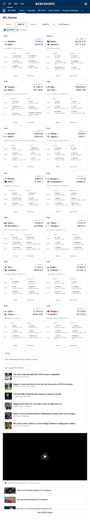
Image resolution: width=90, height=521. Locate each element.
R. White (29, 247)
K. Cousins (15, 101)
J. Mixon (31, 330)
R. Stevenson (16, 198)
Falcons (11, 87)
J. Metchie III (32, 335)
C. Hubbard (75, 61)
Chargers (54, 226)
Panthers (54, 44)
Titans (53, 223)
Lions (10, 311)
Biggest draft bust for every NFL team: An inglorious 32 (37, 404)
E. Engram (74, 158)
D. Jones (58, 56)
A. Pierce (74, 111)
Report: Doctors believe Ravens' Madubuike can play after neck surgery (44, 414)
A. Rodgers (15, 281)
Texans (11, 314)
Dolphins (11, 42)
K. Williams (32, 61)
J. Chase (57, 335)
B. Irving (29, 242)
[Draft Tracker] (54, 10)
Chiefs (10, 137)
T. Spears (58, 242)
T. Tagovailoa (16, 56)
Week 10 (21, 24)
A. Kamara (31, 107)
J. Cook (57, 106)
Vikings (53, 134)
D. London (15, 113)
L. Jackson (75, 325)
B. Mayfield (30, 237)
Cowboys (54, 270)
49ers (10, 223)
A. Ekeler (73, 198)
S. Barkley (58, 286)
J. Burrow (58, 325)
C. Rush (74, 281)
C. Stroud (31, 325)
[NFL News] (12, 10)
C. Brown (58, 330)
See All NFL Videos (45, 512)
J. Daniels (74, 193)
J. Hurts (57, 281)
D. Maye (14, 193)
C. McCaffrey (16, 242)
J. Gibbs (14, 330)
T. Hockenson (59, 158)
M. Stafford (32, 56)
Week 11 (33, 24)
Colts (52, 90)
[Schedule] (31, 10)
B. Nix (14, 148)
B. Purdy (15, 237)
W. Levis (57, 237)
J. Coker (74, 67)
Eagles (53, 267)
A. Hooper (15, 203)
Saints (10, 90)
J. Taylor (74, 106)
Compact (23, 30)
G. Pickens (58, 203)
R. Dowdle (75, 286)
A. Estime (15, 153)
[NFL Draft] (42, 10)
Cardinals (12, 270)
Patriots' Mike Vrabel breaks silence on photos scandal (37, 394)
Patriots (11, 179)
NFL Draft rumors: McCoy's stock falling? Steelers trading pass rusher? (44, 423)
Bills (52, 87)
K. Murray (31, 281)
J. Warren (58, 198)
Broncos (11, 134)
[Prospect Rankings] (70, 10)
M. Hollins (58, 111)
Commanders (56, 182)
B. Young (74, 56)
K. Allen (31, 203)
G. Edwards (77, 242)
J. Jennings (16, 247)
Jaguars (53, 137)
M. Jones (74, 148)
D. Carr (30, 101)
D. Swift (31, 198)
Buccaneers (13, 226)
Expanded (10, 30)
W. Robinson (59, 67)
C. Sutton (15, 158)
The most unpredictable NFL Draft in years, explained (36, 374)
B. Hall (14, 286)
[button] (82, 10)
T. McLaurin (74, 203)
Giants (53, 42)
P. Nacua (31, 66)
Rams (10, 44)
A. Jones (57, 153)
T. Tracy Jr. (58, 61)
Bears (10, 182)
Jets (9, 267)
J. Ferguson (75, 291)
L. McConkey (77, 247)
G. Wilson (15, 291)
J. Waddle (15, 66)
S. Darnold (58, 148)
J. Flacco (74, 101)
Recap (15, 76)
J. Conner (31, 291)
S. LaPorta (15, 335)
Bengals (53, 311)
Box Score (31, 76)
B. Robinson (16, 106)
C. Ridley (58, 247)
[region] (45, 456)
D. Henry (75, 330)
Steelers (54, 179)
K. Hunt (33, 153)
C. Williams (32, 193)
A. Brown (58, 291)
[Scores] (21, 10)
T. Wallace (75, 335)
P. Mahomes (35, 148)
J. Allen (57, 101)
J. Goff (14, 325)
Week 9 (9, 24)
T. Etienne (74, 153)
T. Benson (31, 286)
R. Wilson (58, 193)
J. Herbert (76, 237)
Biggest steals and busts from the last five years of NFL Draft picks (43, 384)
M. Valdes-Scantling (35, 112)
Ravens (53, 314)
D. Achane (15, 61)
